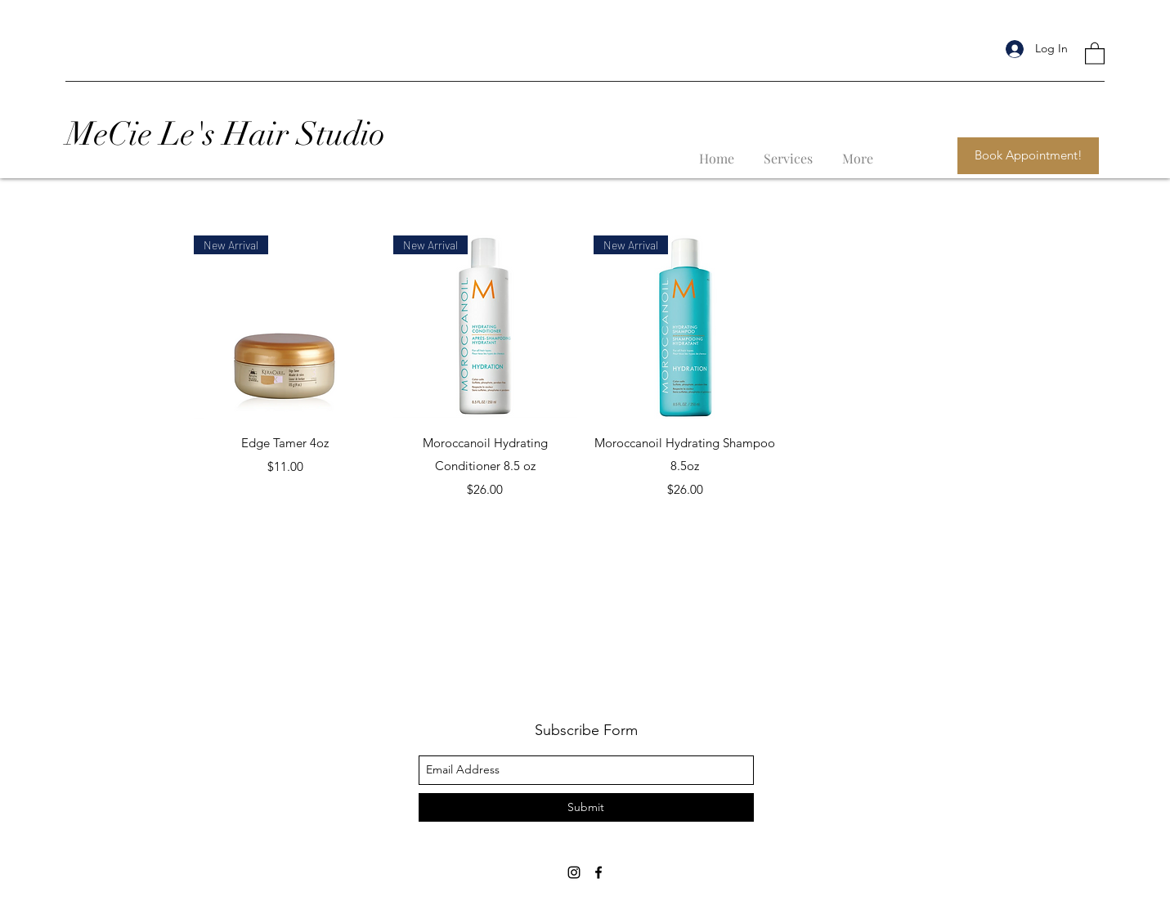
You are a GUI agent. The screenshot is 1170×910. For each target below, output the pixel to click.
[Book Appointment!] (1028, 155)
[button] (1095, 53)
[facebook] (598, 872)
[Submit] (586, 807)
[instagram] (574, 872)
